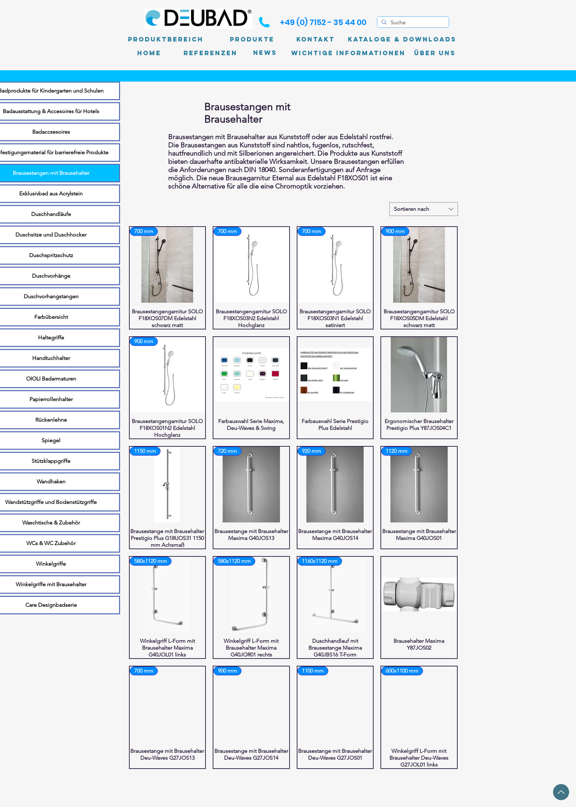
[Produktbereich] (165, 39)
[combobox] (423, 209)
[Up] (561, 792)
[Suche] (412, 22)
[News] (265, 53)
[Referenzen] (210, 53)
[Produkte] (252, 39)
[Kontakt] (315, 39)
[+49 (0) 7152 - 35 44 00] (323, 22)
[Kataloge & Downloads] (402, 39)
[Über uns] (435, 53)
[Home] (149, 53)
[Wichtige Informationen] (348, 53)
